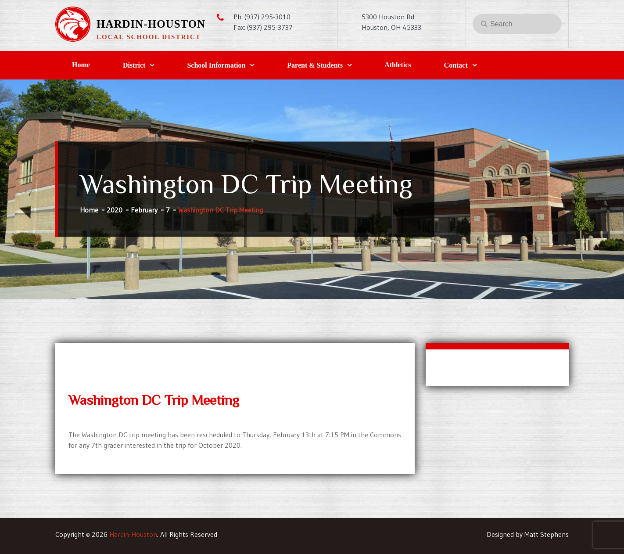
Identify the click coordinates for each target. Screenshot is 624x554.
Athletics (397, 64)
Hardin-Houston (151, 24)
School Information (216, 65)
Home (81, 64)
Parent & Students (315, 65)
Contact (456, 65)
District (134, 65)
